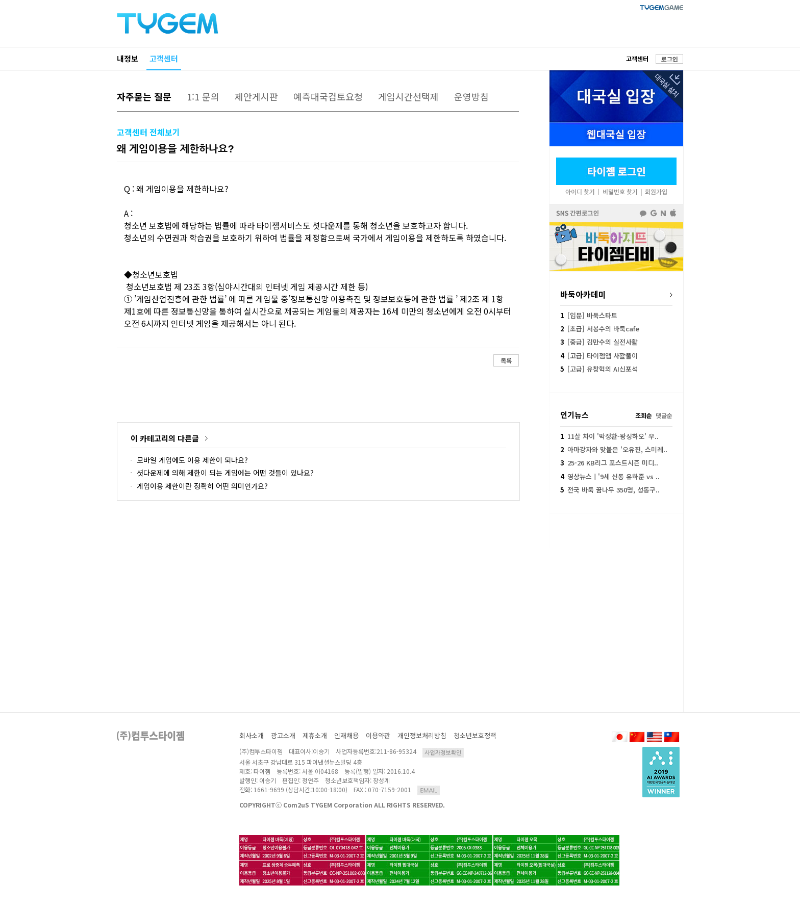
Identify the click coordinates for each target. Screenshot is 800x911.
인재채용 (346, 735)
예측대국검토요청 (328, 96)
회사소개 (251, 735)
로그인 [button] (669, 59)
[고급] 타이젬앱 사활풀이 (599, 355)
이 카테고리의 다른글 (165, 438)
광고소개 (283, 735)
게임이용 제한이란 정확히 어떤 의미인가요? (202, 486)
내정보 (127, 58)
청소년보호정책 (475, 735)
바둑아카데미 (583, 294)
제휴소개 (315, 735)
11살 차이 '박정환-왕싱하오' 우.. (609, 436)
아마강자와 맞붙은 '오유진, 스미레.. (613, 449)
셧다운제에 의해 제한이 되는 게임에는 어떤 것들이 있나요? (225, 472)
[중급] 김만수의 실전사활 (599, 342)
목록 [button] (506, 360)
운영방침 (471, 96)
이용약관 (378, 735)
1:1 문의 (203, 96)
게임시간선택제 (408, 96)
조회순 (643, 415)
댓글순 (664, 415)
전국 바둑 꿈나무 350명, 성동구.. (610, 489)
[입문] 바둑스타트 (588, 315)
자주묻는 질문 (144, 96)
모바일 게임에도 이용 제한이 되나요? (192, 460)
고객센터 (163, 58)
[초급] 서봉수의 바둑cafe (599, 328)
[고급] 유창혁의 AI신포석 (599, 369)
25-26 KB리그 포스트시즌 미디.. (609, 462)
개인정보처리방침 (421, 735)
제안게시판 (256, 96)
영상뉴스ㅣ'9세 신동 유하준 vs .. (610, 476)
